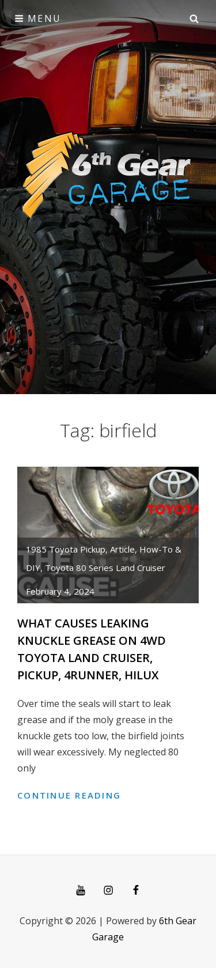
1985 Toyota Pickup (65, 549)
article (122, 549)
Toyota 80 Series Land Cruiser (105, 567)
